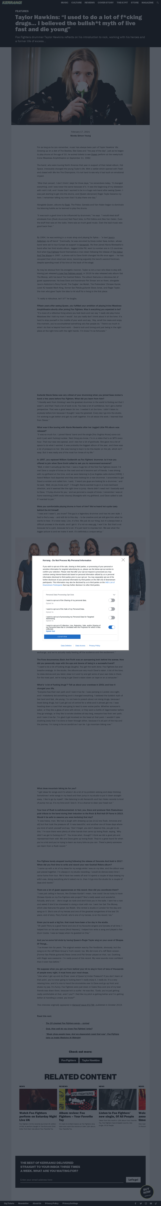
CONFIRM (62, 637)
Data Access (80, 646)
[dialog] (80, 603)
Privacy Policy (94, 646)
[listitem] (80, 594)
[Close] (124, 560)
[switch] (111, 600)
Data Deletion (66, 646)
